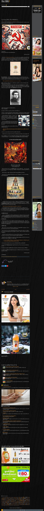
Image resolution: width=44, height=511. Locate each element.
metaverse (13, 505)
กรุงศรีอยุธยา (7, 497)
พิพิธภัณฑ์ (12, 501)
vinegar (17, 505)
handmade (6, 505)
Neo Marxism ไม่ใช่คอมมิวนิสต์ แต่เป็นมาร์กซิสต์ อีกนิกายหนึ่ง (9, 256)
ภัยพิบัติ (23, 501)
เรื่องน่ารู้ (19, 502)
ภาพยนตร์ (28, 501)
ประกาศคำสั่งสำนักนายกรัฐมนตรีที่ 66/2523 (10, 57)
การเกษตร (11, 497)
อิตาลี (27, 504)
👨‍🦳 (33, 122)
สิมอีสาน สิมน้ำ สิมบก (5, 432)
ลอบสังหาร (28, 502)
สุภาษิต (2, 504)
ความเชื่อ (19, 498)
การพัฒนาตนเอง (15, 497)
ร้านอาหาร (14, 502)
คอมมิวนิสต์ (3, 499)
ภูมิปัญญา (7, 502)
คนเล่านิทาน (15, 498)
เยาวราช (11, 502)
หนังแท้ (5, 504)
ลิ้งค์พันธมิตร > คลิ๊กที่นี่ (15, 286)
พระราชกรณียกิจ (3, 501)
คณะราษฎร (9, 498)
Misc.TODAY (6, 1)
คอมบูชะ (29, 498)
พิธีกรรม (9, 501)
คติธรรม (13, 498)
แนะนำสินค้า (20, 499)
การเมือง (19, 497)
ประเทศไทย (12, 500)
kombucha (8, 505)
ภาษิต (4, 502)
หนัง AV (13, 504)
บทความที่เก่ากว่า (28, 289)
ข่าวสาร (6, 498)
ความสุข (27, 498)
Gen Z (3, 505)
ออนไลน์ (16, 504)
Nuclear (15, 505)
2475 (1, 497)
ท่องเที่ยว (25, 499)
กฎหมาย (4, 497)
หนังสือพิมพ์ (11, 504)
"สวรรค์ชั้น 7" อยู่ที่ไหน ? (6, 426)
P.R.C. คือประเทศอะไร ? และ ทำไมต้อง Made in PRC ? (12, 370)
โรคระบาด (26, 502)
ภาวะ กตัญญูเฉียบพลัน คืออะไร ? (6, 386)
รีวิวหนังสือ (17, 502)
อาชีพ (20, 504)
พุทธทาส (15, 501)
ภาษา (2, 502)
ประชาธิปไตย (7, 500)
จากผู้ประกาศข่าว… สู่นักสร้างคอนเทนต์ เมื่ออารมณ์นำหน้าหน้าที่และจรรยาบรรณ (15, 373)
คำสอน (9, 499)
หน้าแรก (15, 289)
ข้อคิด (28, 497)
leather (10, 505)
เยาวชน (9, 502)
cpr (1, 505)
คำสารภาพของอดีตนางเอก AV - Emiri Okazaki (11, 377)
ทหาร (22, 499)
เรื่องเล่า (22, 502)
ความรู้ (22, 498)
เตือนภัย (19, 499)
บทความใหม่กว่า (3, 289)
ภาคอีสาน (26, 501)
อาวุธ (22, 504)
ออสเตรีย (18, 504)
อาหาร (24, 504)
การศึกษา (23, 497)
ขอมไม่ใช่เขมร (2, 498)
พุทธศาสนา (18, 501)
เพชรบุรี (21, 501)
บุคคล (26, 499)
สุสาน (3, 504)
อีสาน (28, 504)
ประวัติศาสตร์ (21, 500)
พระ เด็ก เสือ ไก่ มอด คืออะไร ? (6, 429)
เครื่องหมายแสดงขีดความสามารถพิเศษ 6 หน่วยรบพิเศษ (12, 366)
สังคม (8, 503)
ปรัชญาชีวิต (27, 500)
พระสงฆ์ (6, 501)
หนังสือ (8, 504)
